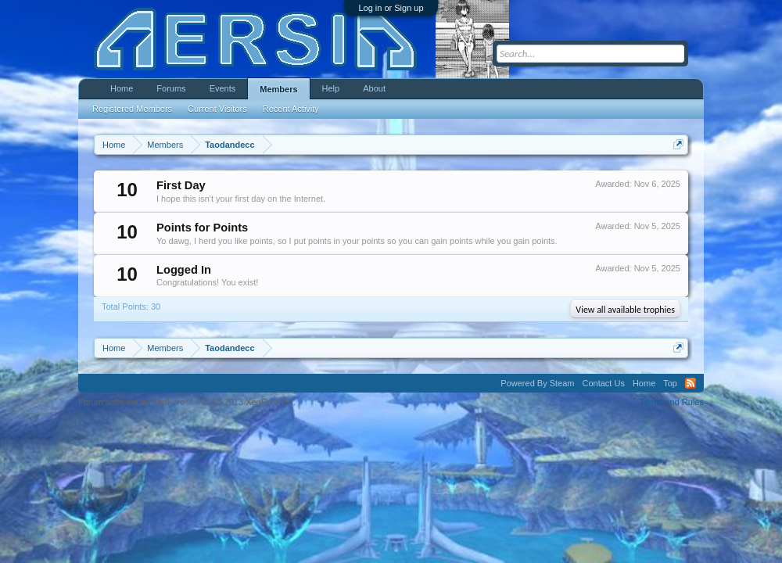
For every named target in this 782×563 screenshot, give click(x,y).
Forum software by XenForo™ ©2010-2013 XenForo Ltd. (187, 402)
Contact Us (603, 383)
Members (278, 89)
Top (670, 383)
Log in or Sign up (390, 8)
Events (223, 88)
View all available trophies (625, 309)
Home (121, 88)
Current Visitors (217, 108)
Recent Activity (291, 108)
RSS (690, 383)
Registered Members (132, 108)
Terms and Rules (671, 402)
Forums (170, 88)
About (374, 88)
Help (331, 88)
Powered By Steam (537, 383)
